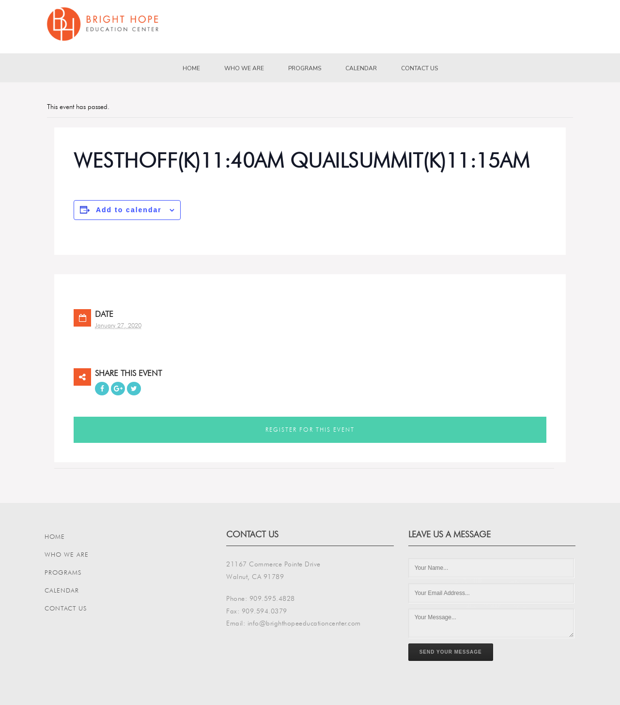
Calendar (361, 68)
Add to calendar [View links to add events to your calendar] (129, 210)
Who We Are (244, 68)
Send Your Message (450, 652)
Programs (304, 68)
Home (191, 68)
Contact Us (419, 68)
